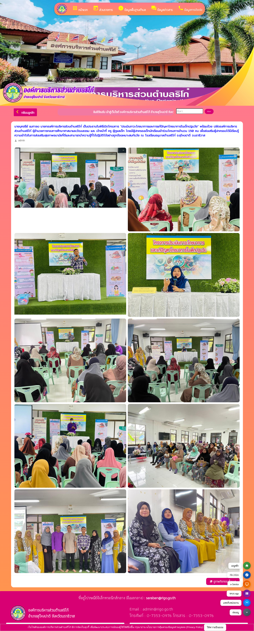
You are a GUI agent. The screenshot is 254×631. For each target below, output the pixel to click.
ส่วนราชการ (103, 8)
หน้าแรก (80, 8)
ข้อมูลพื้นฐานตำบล (132, 8)
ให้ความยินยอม (215, 627)
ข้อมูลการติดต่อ (190, 8)
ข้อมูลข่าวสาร (162, 8)
